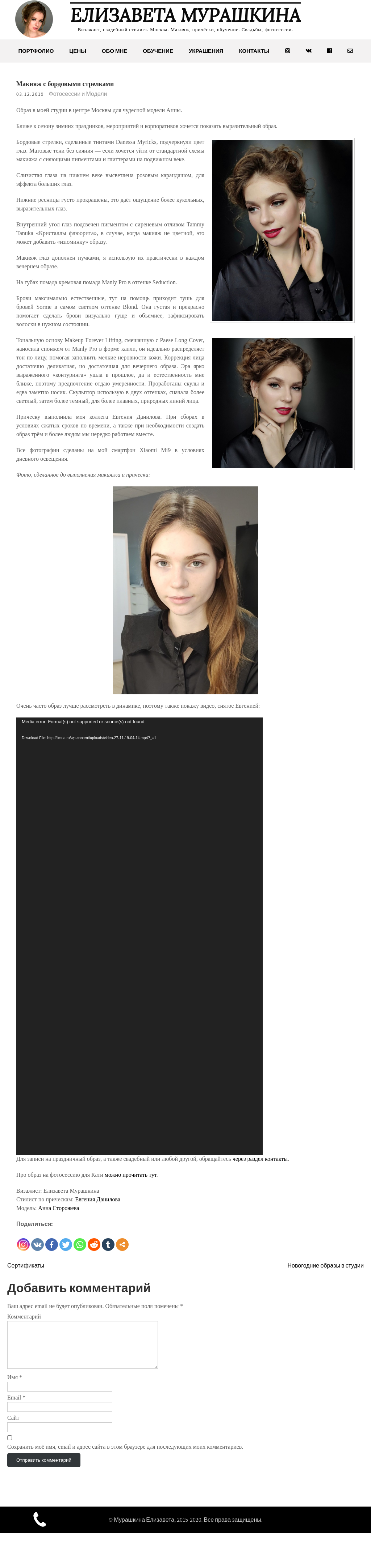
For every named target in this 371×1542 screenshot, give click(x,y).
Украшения (206, 50)
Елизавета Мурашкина (185, 15)
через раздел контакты (260, 1159)
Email (16, 1406)
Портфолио (36, 50)
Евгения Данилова (97, 1199)
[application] (139, 936)
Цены (77, 50)
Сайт (13, 1426)
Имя (14, 1386)
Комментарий (24, 1316)
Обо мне (114, 50)
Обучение (158, 50)
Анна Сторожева (58, 1208)
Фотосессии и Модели (78, 94)
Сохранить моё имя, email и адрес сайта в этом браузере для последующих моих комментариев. (125, 1455)
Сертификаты (25, 1265)
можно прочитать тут (131, 1175)
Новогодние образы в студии (325, 1265)
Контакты (254, 50)
